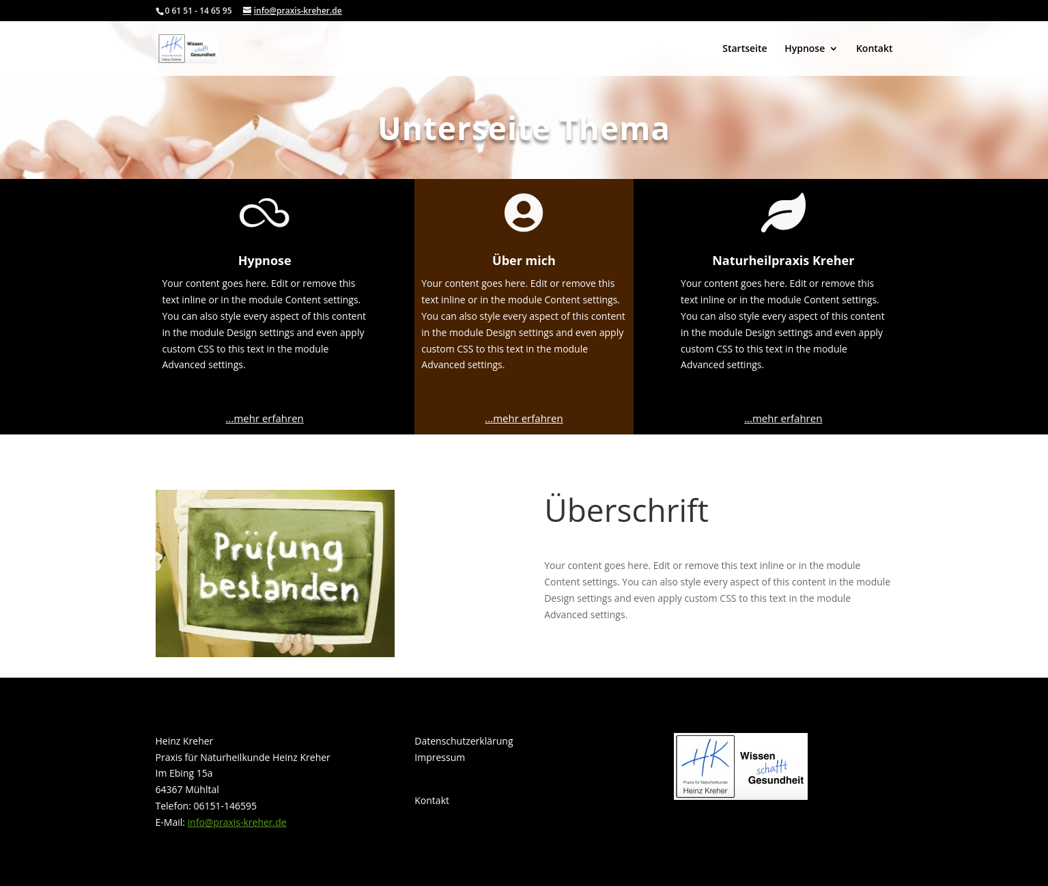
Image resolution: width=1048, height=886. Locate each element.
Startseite (744, 49)
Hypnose (804, 49)
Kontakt (874, 49)
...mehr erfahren (265, 418)
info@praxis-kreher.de (237, 822)
